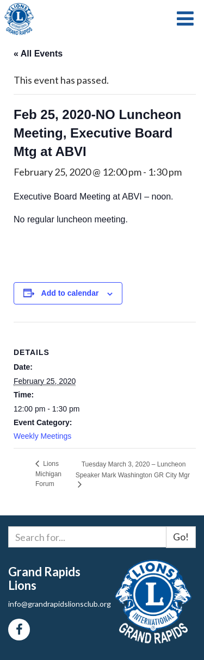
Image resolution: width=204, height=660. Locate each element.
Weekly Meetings (42, 436)
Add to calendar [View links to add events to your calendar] (70, 293)
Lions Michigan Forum (48, 473)
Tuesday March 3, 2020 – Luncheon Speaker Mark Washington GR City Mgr (133, 469)
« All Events (38, 53)
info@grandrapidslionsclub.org (59, 603)
